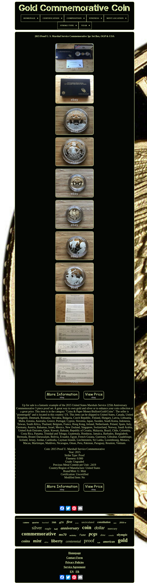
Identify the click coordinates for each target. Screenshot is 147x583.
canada (111, 535)
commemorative (39, 533)
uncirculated (87, 522)
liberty (57, 541)
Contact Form (74, 557)
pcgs (93, 533)
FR (77, 571)
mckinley (72, 535)
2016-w (122, 522)
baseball (45, 522)
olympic (122, 534)
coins (26, 541)
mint (37, 540)
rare (114, 523)
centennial (73, 541)
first (69, 522)
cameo (26, 522)
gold (123, 540)
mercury (112, 528)
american (109, 541)
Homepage (74, 553)
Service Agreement (74, 567)
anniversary (70, 528)
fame (82, 535)
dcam (77, 523)
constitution (103, 522)
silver (37, 527)
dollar (99, 527)
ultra (46, 542)
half (56, 529)
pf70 (61, 522)
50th (54, 522)
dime (102, 535)
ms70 (62, 534)
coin (86, 527)
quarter (35, 522)
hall (98, 542)
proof (89, 540)
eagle (48, 528)
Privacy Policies (74, 562)
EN (72, 571)
